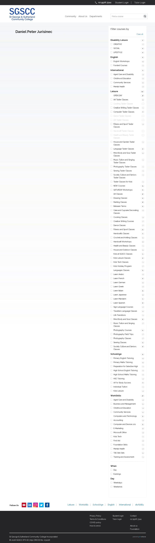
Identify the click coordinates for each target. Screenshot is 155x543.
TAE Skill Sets (118, 453)
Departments (96, 16)
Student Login (122, 2)
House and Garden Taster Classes (124, 143)
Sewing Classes (119, 342)
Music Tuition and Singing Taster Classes (124, 161)
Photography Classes (122, 338)
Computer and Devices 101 (124, 424)
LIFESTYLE (117, 52)
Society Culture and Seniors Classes (124, 347)
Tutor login (117, 519)
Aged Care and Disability (123, 74)
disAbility (139, 505)
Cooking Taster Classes (123, 104)
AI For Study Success (122, 383)
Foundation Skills (120, 445)
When (114, 466)
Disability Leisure (119, 40)
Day (115, 470)
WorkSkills (116, 395)
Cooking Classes (120, 217)
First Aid (116, 441)
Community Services (122, 82)
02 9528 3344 (104, 2)
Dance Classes (119, 225)
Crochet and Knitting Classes (125, 238)
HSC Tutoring (118, 379)
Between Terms (119, 206)
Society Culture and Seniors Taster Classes (124, 176)
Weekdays (117, 483)
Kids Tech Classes (120, 262)
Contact (133, 516)
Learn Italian (118, 291)
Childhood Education (122, 78)
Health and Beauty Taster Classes (123, 136)
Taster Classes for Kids (122, 182)
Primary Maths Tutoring (123, 362)
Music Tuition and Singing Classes (124, 324)
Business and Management (124, 404)
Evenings (117, 474)
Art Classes (118, 194)
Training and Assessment (123, 457)
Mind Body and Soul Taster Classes (124, 154)
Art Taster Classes (120, 100)
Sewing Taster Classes (122, 171)
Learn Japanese (119, 295)
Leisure (114, 91)
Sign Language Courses (123, 307)
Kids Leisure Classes (121, 258)
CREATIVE (117, 44)
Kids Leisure (118, 391)
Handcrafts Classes (121, 233)
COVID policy (95, 522)
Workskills (83, 505)
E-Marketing (118, 428)
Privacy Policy (95, 516)
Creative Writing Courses (123, 221)
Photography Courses (122, 330)
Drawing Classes (120, 198)
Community (70, 16)
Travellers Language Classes (125, 311)
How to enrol (95, 526)
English (114, 57)
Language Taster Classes (123, 149)
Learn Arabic (118, 274)
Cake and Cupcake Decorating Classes (126, 211)
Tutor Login (139, 2)
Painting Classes (120, 202)
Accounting (118, 420)
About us (133, 526)
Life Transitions (119, 315)
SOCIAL (116, 48)
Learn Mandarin (119, 299)
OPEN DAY (117, 95)
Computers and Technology (125, 416)
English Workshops (121, 61)
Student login (118, 516)
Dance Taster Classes (122, 116)
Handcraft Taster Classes (123, 131)
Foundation (134, 529)
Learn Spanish (119, 303)
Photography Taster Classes (125, 167)
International (117, 70)
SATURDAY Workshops (123, 190)
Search (145, 16)
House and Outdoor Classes (125, 250)
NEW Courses (119, 186)
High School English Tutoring (125, 370)
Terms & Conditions (98, 519)
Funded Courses (120, 65)
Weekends (117, 487)
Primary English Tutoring (123, 358)
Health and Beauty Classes (124, 246)
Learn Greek (118, 287)
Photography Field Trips (123, 334)
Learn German (119, 282)
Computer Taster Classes (123, 112)
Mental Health (119, 87)
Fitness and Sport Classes (124, 229)
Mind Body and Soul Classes (125, 319)
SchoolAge (116, 354)
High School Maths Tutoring (124, 375)
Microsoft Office (120, 432)
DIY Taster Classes (121, 120)
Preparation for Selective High (125, 366)
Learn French (118, 278)
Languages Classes (121, 270)
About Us (82, 16)
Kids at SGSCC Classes (122, 254)
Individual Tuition (120, 387)
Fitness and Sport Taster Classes (123, 125)
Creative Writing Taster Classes (126, 108)
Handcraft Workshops (122, 242)
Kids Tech (117, 436)
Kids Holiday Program (122, 266)
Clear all (139, 34)
